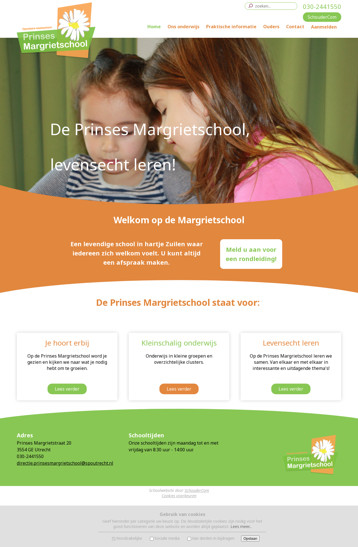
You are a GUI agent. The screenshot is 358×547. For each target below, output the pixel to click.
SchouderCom (197, 490)
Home (154, 27)
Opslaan (250, 538)
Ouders (271, 27)
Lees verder (67, 389)
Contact (295, 27)
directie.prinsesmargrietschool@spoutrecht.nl (65, 463)
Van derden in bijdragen (213, 538)
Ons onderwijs (183, 27)
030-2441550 (322, 6)
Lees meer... (241, 526)
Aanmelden (324, 27)
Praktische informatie (231, 27)
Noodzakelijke (129, 538)
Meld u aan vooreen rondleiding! (251, 254)
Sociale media (167, 538)
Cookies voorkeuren (179, 495)
